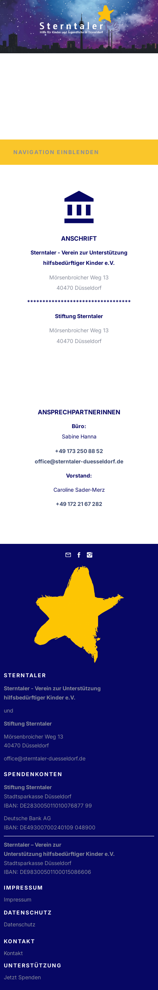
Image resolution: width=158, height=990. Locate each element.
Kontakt (13, 953)
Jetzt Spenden (22, 977)
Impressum (17, 899)
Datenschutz (19, 924)
